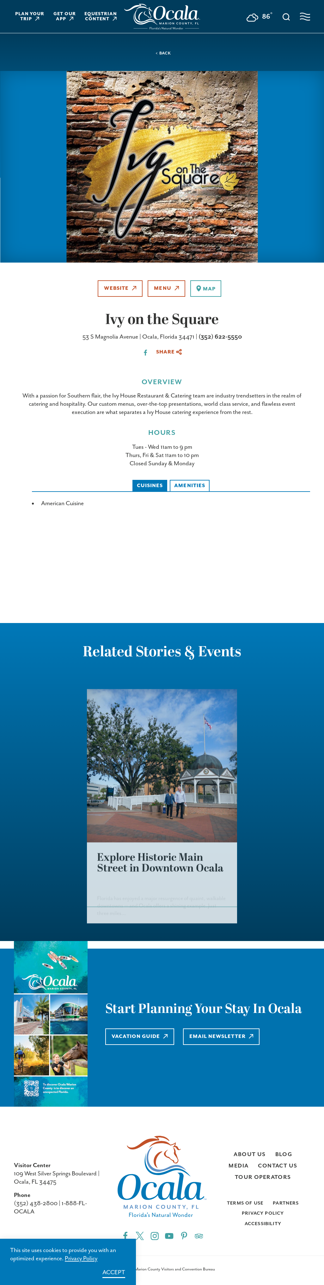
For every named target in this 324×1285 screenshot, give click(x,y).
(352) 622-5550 (220, 336)
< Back (163, 53)
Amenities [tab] (189, 486)
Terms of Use (245, 1203)
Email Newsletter (221, 1037)
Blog (283, 1154)
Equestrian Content (100, 16)
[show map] (205, 288)
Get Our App (64, 16)
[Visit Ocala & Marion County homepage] (162, 16)
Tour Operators (263, 1177)
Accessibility (263, 1223)
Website (120, 288)
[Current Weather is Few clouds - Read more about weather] (259, 17)
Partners (286, 1203)
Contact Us (277, 1166)
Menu (166, 288)
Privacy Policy (263, 1213)
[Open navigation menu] (305, 17)
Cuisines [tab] (150, 486)
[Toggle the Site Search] (286, 16)
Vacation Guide (140, 1037)
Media (238, 1166)
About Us (250, 1154)
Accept (113, 1272)
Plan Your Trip (30, 16)
